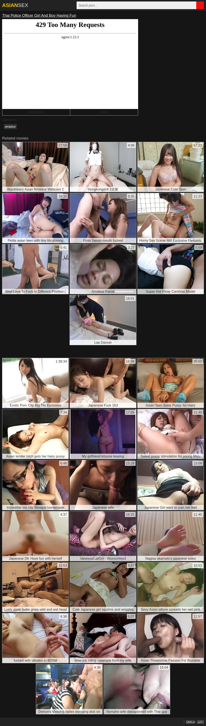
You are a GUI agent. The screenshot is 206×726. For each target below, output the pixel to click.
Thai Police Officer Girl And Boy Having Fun (39, 15)
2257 (200, 721)
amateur (10, 126)
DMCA (190, 721)
